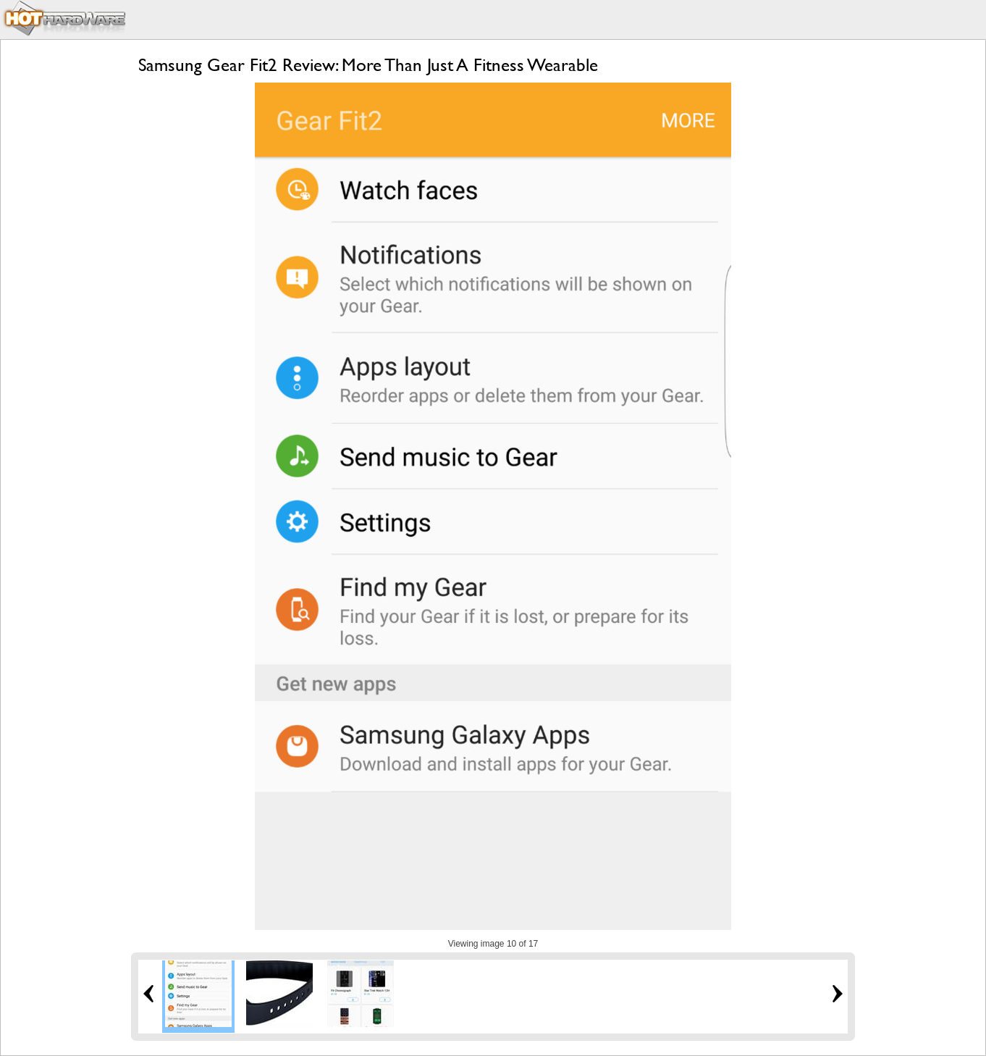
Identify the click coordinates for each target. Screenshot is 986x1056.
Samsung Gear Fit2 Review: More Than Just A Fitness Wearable (368, 64)
